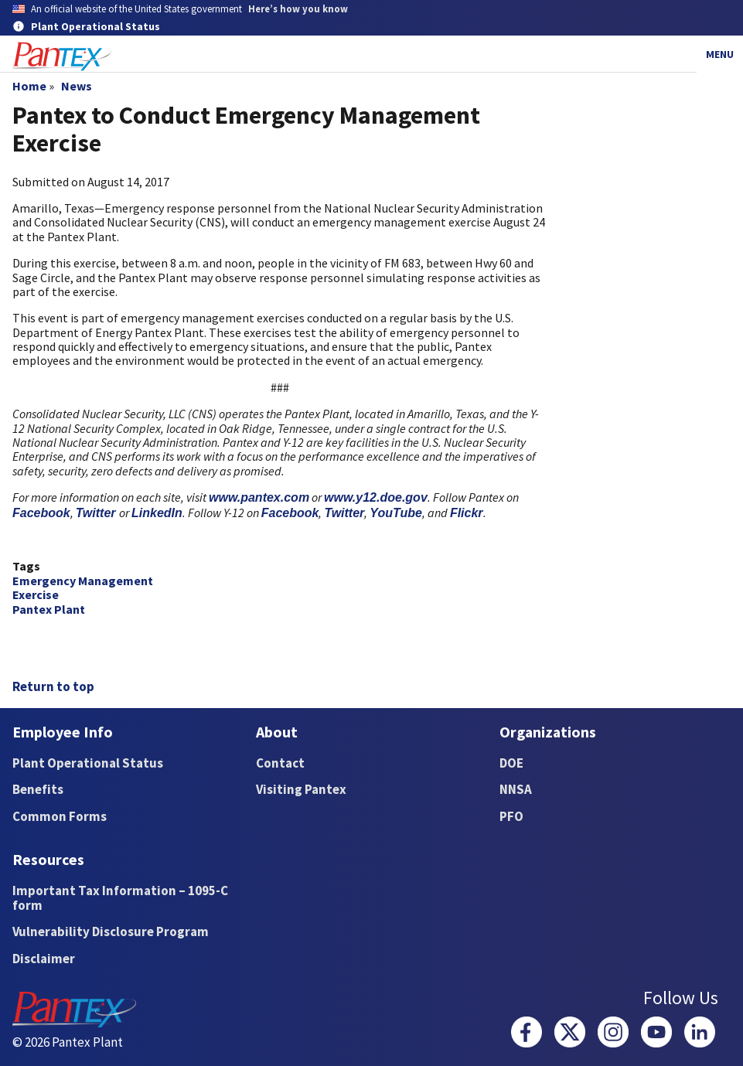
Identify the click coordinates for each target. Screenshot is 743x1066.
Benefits (37, 789)
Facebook (41, 512)
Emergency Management (82, 580)
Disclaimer (43, 958)
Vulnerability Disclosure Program (110, 931)
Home (29, 86)
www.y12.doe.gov (376, 497)
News (76, 86)
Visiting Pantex (301, 789)
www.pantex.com (259, 497)
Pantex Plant (48, 609)
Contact (280, 762)
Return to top (53, 686)
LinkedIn (156, 512)
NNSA (515, 789)
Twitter (97, 512)
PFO (511, 816)
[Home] (61, 56)
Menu (720, 54)
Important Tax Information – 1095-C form (120, 898)
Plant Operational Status (87, 762)
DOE (511, 762)
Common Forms (59, 816)
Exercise (35, 594)
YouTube (396, 512)
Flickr (466, 512)
